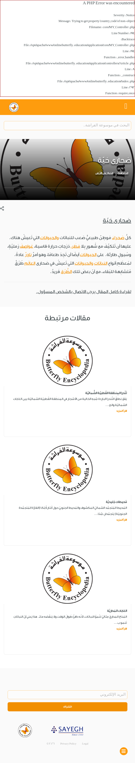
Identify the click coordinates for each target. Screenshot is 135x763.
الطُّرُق (66, 271)
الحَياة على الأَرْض (104, 173)
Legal (85, 743)
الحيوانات (88, 254)
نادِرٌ (28, 254)
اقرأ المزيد (121, 411)
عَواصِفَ (26, 246)
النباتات (100, 263)
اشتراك (67, 706)
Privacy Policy (68, 743)
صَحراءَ (118, 237)
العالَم (29, 263)
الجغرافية (123, 173)
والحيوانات (49, 237)
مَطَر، (75, 246)
